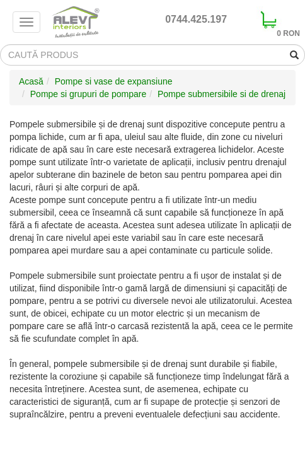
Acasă (31, 81)
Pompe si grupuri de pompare (88, 94)
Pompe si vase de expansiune (114, 81)
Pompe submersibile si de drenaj (221, 94)
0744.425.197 (196, 19)
